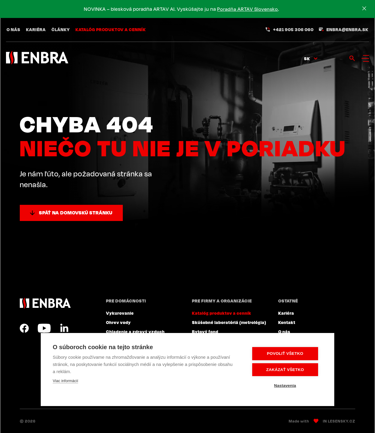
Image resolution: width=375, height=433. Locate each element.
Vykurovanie (120, 313)
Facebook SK (24, 328)
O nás (13, 30)
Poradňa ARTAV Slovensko (248, 9)
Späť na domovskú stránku (76, 213)
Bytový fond (205, 331)
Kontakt (286, 322)
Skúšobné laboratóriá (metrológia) (229, 322)
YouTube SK (44, 328)
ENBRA (45, 303)
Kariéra (36, 30)
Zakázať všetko (286, 369)
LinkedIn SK (64, 328)
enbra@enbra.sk (347, 30)
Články (61, 30)
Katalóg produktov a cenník (110, 30)
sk (307, 59)
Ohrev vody (118, 322)
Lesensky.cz (341, 421)
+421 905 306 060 (293, 30)
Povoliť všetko (286, 354)
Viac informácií (65, 381)
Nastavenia (286, 385)
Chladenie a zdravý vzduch (135, 331)
